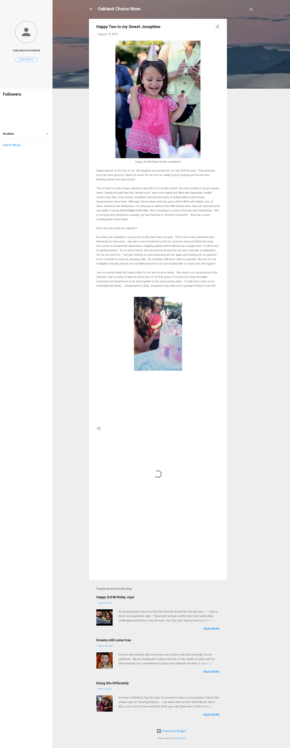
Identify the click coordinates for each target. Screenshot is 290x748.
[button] (217, 27)
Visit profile (26, 59)
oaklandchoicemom (26, 50)
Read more (211, 628)
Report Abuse (12, 145)
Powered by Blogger (171, 731)
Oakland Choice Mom (119, 8)
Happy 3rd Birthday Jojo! (115, 597)
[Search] (251, 10)
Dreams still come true (113, 640)
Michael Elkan (179, 738)
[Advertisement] (242, 74)
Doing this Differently (112, 683)
